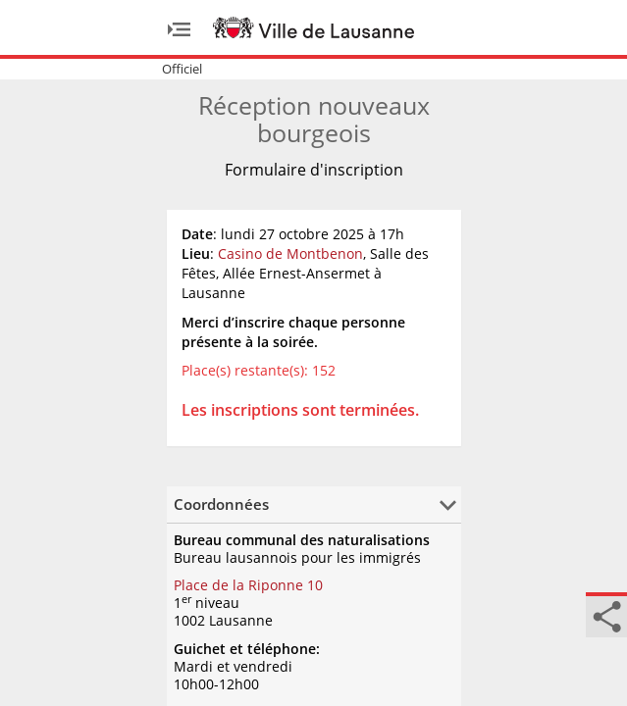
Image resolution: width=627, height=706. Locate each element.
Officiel (182, 68)
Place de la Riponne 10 (248, 585)
